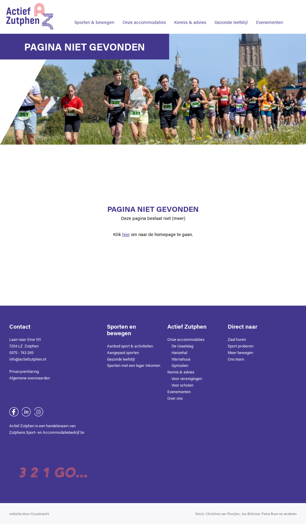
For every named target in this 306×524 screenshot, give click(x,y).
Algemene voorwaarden (29, 378)
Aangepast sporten (123, 352)
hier (126, 234)
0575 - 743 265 (21, 352)
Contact (193, 5)
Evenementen (269, 22)
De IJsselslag (182, 346)
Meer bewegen (240, 352)
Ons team (236, 359)
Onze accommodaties (144, 22)
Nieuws (165, 5)
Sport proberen (240, 346)
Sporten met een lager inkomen (133, 365)
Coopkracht (40, 513)
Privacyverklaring (24, 371)
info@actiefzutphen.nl (27, 359)
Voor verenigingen (187, 378)
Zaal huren (237, 339)
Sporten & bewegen (94, 22)
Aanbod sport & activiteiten (130, 346)
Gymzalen (180, 365)
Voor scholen (182, 385)
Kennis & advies (190, 22)
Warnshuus (181, 359)
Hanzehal (179, 352)
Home (110, 5)
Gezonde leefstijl (231, 22)
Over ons (137, 5)
